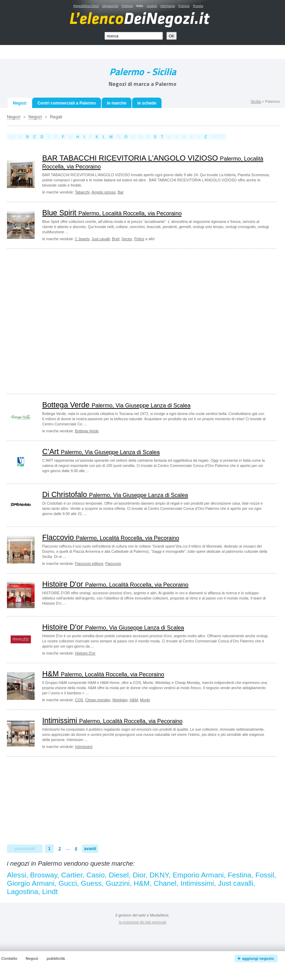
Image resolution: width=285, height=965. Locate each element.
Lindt (50, 891)
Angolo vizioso (104, 192)
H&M (103, 673)
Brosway (43, 875)
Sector (126, 239)
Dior (139, 875)
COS (79, 700)
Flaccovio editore (89, 563)
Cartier (71, 875)
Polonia (126, 6)
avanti (90, 848)
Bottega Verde (116, 404)
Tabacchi (82, 192)
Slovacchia (110, 6)
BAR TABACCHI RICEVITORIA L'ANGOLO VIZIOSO (152, 162)
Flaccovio (110, 537)
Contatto (9, 958)
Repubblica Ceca (86, 6)
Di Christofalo (115, 494)
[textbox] (133, 36)
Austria (152, 6)
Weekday (120, 700)
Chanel (165, 883)
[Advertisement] (65, 321)
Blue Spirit (112, 212)
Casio (95, 875)
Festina (239, 875)
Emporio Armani (198, 875)
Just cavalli (101, 239)
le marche (116, 103)
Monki (145, 700)
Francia (184, 6)
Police (139, 239)
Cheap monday (97, 700)
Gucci (67, 883)
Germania (167, 6)
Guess (91, 883)
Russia (198, 6)
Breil (116, 239)
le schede (146, 103)
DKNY (158, 875)
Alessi (16, 875)
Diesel (119, 875)
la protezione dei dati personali (142, 922)
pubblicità (56, 958)
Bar (120, 192)
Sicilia (256, 101)
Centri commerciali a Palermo (66, 103)
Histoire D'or (115, 584)
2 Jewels (82, 239)
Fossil (264, 875)
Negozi (13, 117)
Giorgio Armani (31, 883)
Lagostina (22, 891)
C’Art (101, 451)
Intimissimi (112, 720)
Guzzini (118, 883)
